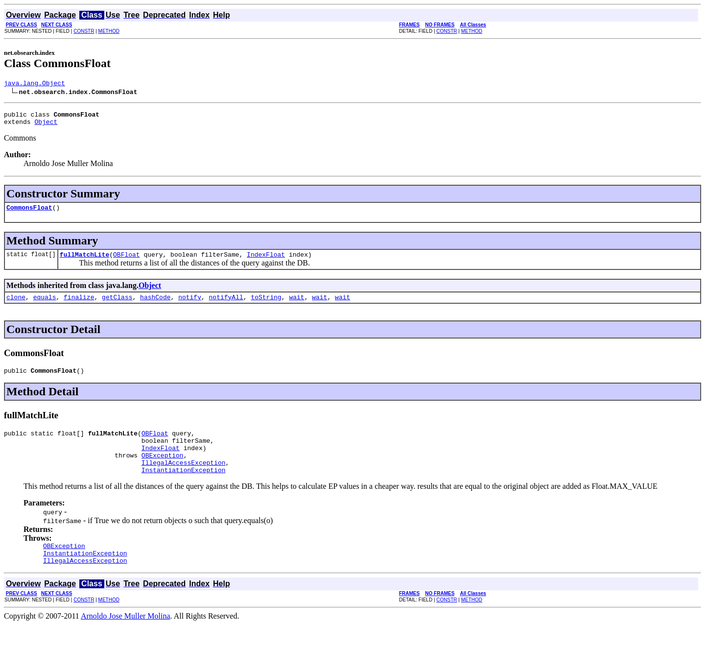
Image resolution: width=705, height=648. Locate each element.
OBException (162, 471)
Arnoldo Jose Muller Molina (125, 639)
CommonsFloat (29, 213)
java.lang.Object (34, 84)
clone (15, 305)
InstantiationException (183, 488)
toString (266, 305)
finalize (79, 305)
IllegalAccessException (183, 480)
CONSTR (83, 31)
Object (45, 125)
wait (296, 305)
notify (189, 305)
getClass (117, 305)
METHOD (108, 31)
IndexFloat (266, 261)
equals (44, 305)
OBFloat (126, 261)
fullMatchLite (84, 261)
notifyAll (226, 305)
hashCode (155, 305)
